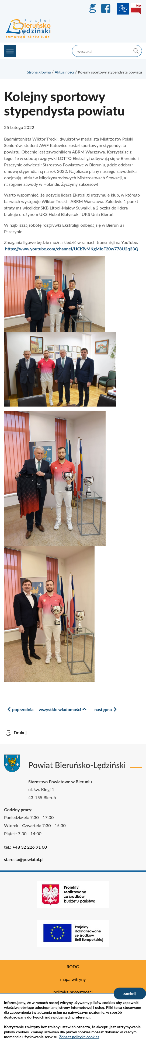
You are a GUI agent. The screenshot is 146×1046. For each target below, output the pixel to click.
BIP (136, 9)
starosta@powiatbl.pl (23, 859)
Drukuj (20, 732)
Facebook (106, 9)
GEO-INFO (92, 9)
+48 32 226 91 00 (29, 846)
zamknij (129, 993)
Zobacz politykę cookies (79, 1036)
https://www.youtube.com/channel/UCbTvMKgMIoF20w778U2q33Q (71, 248)
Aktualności (64, 72)
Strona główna (39, 72)
